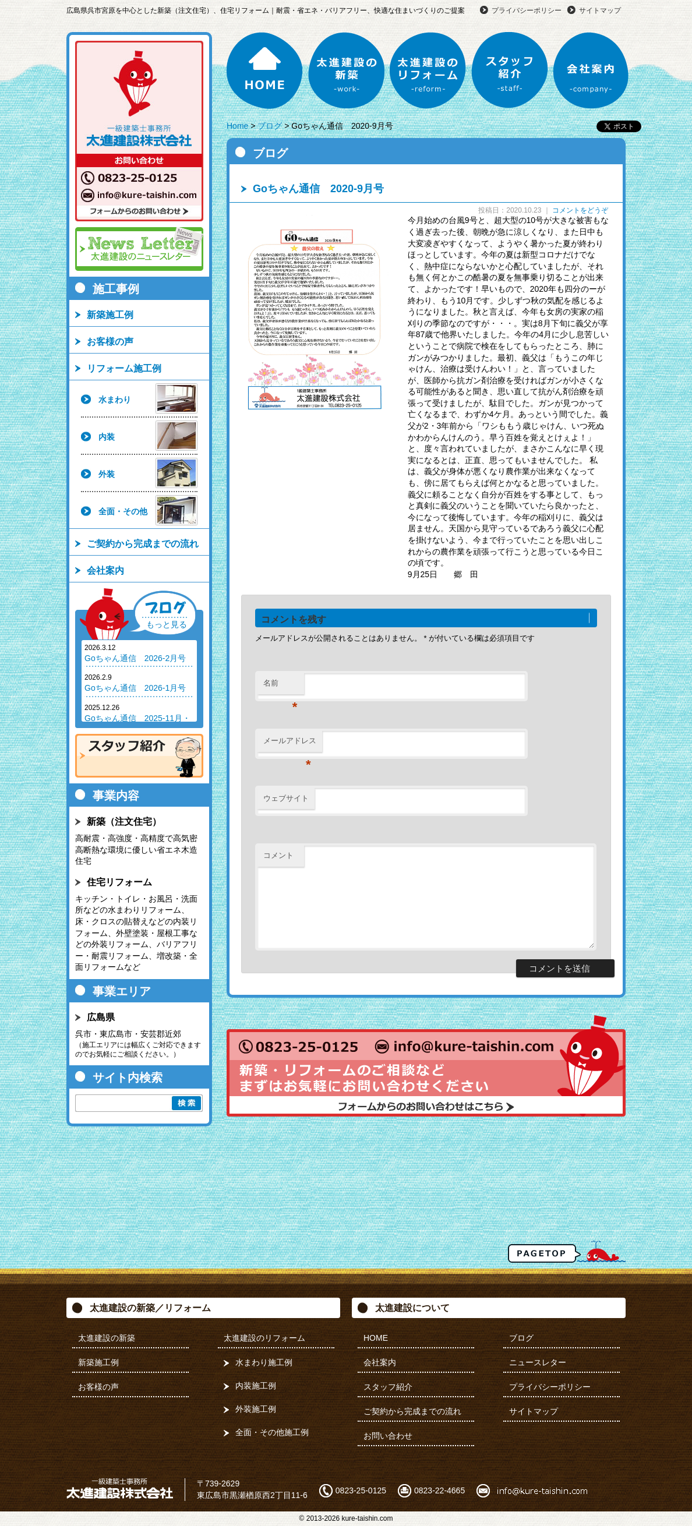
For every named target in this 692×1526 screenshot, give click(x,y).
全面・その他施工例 (272, 1432)
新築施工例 (110, 315)
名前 (280, 686)
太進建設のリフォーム (428, 70)
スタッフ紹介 (509, 70)
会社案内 (591, 70)
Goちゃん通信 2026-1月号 (135, 688)
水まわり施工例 (263, 1362)
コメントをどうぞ (580, 210)
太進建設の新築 (346, 70)
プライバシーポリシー (527, 10)
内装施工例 (255, 1385)
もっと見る (166, 624)
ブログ (269, 125)
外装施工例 (255, 1409)
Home (237, 125)
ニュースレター (537, 1362)
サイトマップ (600, 10)
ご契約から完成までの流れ (143, 544)
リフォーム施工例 (124, 368)
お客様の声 (110, 342)
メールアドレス (289, 744)
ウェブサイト (286, 798)
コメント (278, 855)
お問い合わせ (387, 1435)
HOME (265, 70)
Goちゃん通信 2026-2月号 (135, 658)
